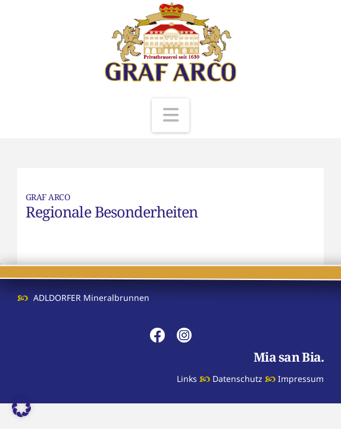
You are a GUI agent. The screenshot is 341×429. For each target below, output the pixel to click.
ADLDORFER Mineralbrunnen (91, 297)
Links (187, 378)
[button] (171, 115)
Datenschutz (237, 378)
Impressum (301, 378)
